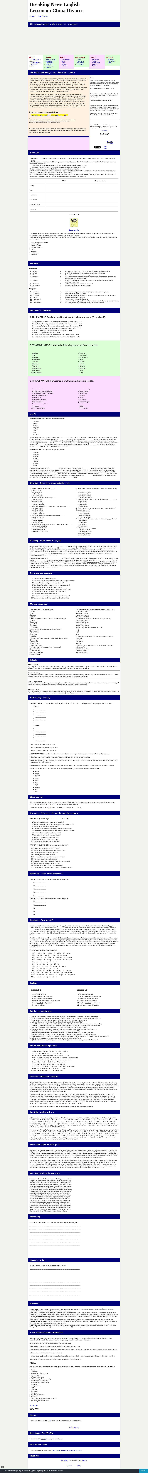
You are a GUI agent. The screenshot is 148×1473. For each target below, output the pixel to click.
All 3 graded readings (33, 64)
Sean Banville (82, 1460)
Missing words (111, 61)
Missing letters (96, 62)
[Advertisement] (74, 41)
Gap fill (79, 59)
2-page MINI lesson (36, 62)
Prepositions (80, 62)
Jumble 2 (64, 62)
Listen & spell (49, 65)
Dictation (48, 67)
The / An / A (80, 61)
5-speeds (48, 64)
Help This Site (43, 16)
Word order (80, 64)
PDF (50, 807)
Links (78, 1465)
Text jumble (65, 65)
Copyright (64, 1460)
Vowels (94, 61)
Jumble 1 (64, 61)
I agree (143, 1470)
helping (43, 1439)
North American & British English (50, 60)
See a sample (74, 230)
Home (32, 16)
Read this (59, 1470)
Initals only (95, 64)
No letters (95, 65)
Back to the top (74, 1427)
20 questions (49, 62)
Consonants (95, 59)
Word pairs (111, 59)
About (69, 1465)
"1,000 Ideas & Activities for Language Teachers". (66, 1450)
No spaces (64, 64)
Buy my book (34, 1405)
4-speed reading (66, 59)
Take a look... (104, 130)
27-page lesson (35, 59)
